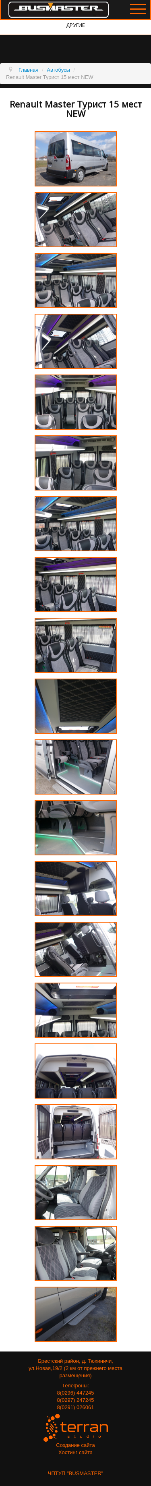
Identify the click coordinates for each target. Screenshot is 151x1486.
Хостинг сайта (75, 1452)
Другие (75, 25)
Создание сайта (75, 1445)
